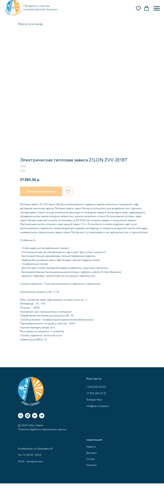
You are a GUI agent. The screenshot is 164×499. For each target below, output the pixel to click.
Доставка (91, 453)
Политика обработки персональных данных (42, 429)
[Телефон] (20, 415)
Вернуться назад (30, 24)
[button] (138, 8)
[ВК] (34, 415)
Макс (99, 400)
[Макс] (27, 415)
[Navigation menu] (157, 8)
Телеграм (91, 400)
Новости (91, 447)
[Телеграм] (41, 415)
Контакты (91, 465)
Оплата (90, 459)
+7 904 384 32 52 (96, 393)
